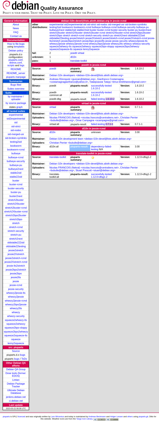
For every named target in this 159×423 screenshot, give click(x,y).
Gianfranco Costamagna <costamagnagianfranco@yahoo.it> (87, 80)
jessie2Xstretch (16, 254)
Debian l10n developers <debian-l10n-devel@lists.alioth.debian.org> (86, 75)
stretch (16, 223)
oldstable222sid (15, 242)
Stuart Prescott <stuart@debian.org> (95, 170)
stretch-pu (16, 234)
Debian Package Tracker (16, 385)
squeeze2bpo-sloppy (16, 327)
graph (19, 107)
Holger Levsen (116, 416)
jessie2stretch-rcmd (16, 258)
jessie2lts (16, 277)
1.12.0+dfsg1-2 (99, 177)
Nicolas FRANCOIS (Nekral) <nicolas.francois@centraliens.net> (84, 117)
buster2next (15, 196)
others (130, 416)
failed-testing (98, 99)
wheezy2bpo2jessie (16, 304)
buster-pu (16, 192)
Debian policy (16, 50)
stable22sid (16, 176)
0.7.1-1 (109, 124)
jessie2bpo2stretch (16, 269)
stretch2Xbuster (15, 203)
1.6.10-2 (95, 88)
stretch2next (15, 238)
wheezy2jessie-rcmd (16, 300)
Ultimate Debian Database (16, 391)
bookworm (15, 146)
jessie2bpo (16, 273)
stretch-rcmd (16, 227)
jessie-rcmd (19, 93)
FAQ (15, 32)
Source (16, 351)
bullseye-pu (16, 165)
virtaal (81, 53)
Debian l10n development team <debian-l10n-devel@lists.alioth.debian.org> (91, 138)
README (16, 69)
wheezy (16, 312)
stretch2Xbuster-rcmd (16, 211)
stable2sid (15, 173)
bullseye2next (15, 169)
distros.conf (15, 62)
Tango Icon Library (84, 419)
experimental (16, 115)
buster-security (16, 188)
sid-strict (15, 126)
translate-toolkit (78, 61)
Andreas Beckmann (97, 416)
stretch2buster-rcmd (16, 207)
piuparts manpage (16, 77)
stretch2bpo (15, 219)
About (16, 24)
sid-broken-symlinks (16, 138)
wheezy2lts (16, 308)
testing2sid (16, 142)
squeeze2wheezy (15, 324)
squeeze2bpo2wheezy (16, 331)
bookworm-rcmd (16, 149)
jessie (16, 281)
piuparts (6, 416)
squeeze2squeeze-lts (15, 335)
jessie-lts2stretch (16, 265)
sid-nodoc (16, 130)
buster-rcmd (15, 184)
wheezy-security (16, 316)
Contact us (16, 36)
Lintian (15, 380)
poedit (73, 53)
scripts (10, 65)
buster (16, 180)
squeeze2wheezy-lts (16, 320)
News (16, 28)
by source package (16, 103)
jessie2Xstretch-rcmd (15, 262)
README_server (16, 73)
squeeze (16, 339)
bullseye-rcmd (15, 157)
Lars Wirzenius (57, 416)
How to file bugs (16, 44)
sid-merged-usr (16, 134)
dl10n (73, 57)
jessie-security (15, 289)
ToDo (24, 359)
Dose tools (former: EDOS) (15, 374)
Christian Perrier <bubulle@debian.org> (71, 142)
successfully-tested (101, 85)
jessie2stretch (15, 250)
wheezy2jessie (16, 296)
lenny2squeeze (16, 343)
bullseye (15, 153)
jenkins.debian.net (16, 397)
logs (22, 65)
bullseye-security (16, 161)
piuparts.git (143, 416)
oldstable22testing (16, 246)
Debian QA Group (15, 369)
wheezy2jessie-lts (15, 293)
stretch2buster (15, 200)
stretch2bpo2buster (15, 215)
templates (19, 46)
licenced (21, 416)
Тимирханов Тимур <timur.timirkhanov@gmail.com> (117, 82)
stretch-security (16, 231)
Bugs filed (16, 84)
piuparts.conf (16, 60)
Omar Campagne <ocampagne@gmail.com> (100, 120)
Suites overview (15, 88)
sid (15, 122)
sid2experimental (16, 118)
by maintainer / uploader (16, 98)
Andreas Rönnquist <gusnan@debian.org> (73, 79)
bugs (22, 355)
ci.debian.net (16, 401)
